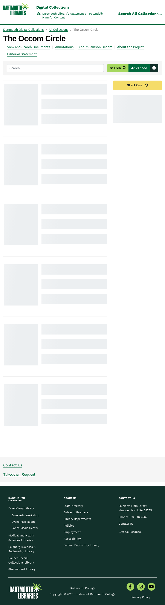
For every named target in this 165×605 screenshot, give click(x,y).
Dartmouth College (82, 588)
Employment (72, 532)
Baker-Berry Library (21, 508)
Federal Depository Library (81, 545)
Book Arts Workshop (25, 515)
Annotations (64, 47)
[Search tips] (154, 68)
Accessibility (72, 539)
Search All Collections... (140, 13)
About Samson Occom (95, 47)
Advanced (139, 68)
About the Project (130, 47)
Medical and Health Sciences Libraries (21, 537)
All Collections (59, 29)
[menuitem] (130, 587)
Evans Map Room (23, 522)
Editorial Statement (22, 54)
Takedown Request (19, 474)
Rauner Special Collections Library (21, 560)
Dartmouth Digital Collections (23, 29)
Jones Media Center (25, 528)
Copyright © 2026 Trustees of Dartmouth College (82, 594)
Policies (69, 525)
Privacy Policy (140, 597)
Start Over (137, 85)
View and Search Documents (28, 47)
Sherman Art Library (21, 569)
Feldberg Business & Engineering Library (22, 549)
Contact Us (12, 465)
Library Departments (77, 519)
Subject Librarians (76, 512)
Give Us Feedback (130, 532)
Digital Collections (53, 7)
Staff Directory (73, 506)
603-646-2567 (138, 517)
